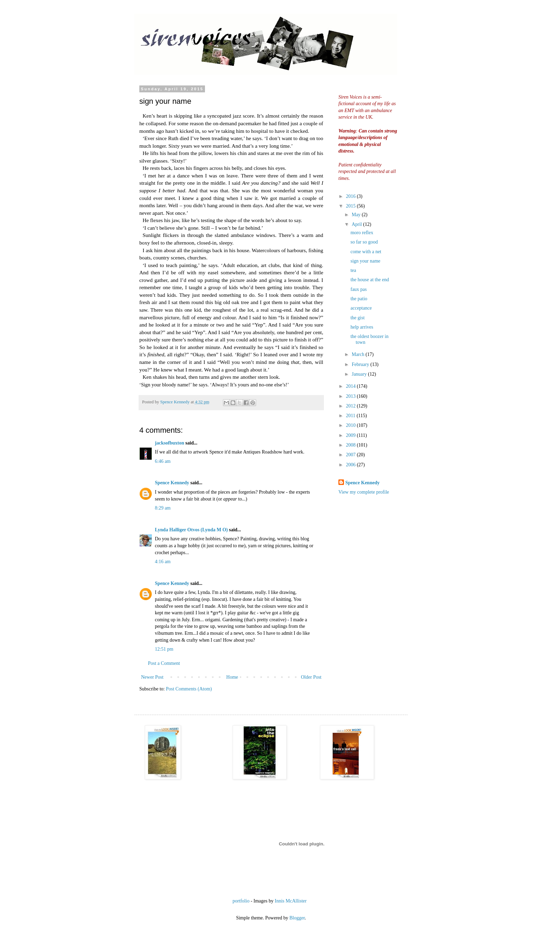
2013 (351, 396)
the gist (358, 317)
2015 (351, 206)
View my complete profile (363, 492)
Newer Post (152, 677)
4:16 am (163, 561)
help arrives (362, 327)
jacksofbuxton (169, 443)
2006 (351, 464)
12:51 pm (164, 649)
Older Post (311, 677)
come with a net (366, 251)
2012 (351, 406)
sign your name (365, 261)
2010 (351, 425)
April (357, 224)
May (357, 214)
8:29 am (163, 508)
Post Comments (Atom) (189, 688)
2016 (351, 196)
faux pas (359, 289)
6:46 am (163, 461)
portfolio (241, 901)
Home (232, 677)
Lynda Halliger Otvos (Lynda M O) (191, 529)
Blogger (297, 917)
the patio (359, 298)
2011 (351, 415)
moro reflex (362, 232)
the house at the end (370, 279)
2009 (351, 435)
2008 (351, 445)
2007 (351, 454)
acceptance (361, 308)
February (361, 364)
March (358, 354)
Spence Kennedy (172, 482)
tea (353, 270)
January (360, 374)
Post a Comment (164, 663)
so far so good (364, 242)
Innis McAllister (291, 901)
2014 (351, 386)
